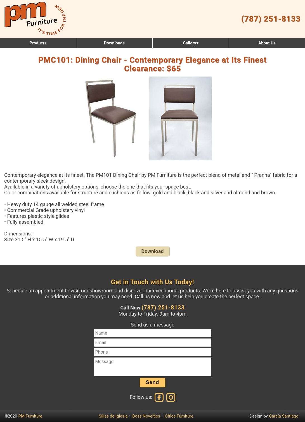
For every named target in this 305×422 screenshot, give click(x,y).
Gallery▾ (190, 43)
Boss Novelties (146, 416)
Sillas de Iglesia (113, 416)
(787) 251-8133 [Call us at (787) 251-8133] (163, 307)
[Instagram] (170, 397)
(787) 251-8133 (271, 18)
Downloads (114, 43)
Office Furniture (179, 416)
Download (152, 251)
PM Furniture (30, 416)
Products (38, 43)
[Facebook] (159, 397)
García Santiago (284, 416)
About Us (267, 43)
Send (152, 382)
